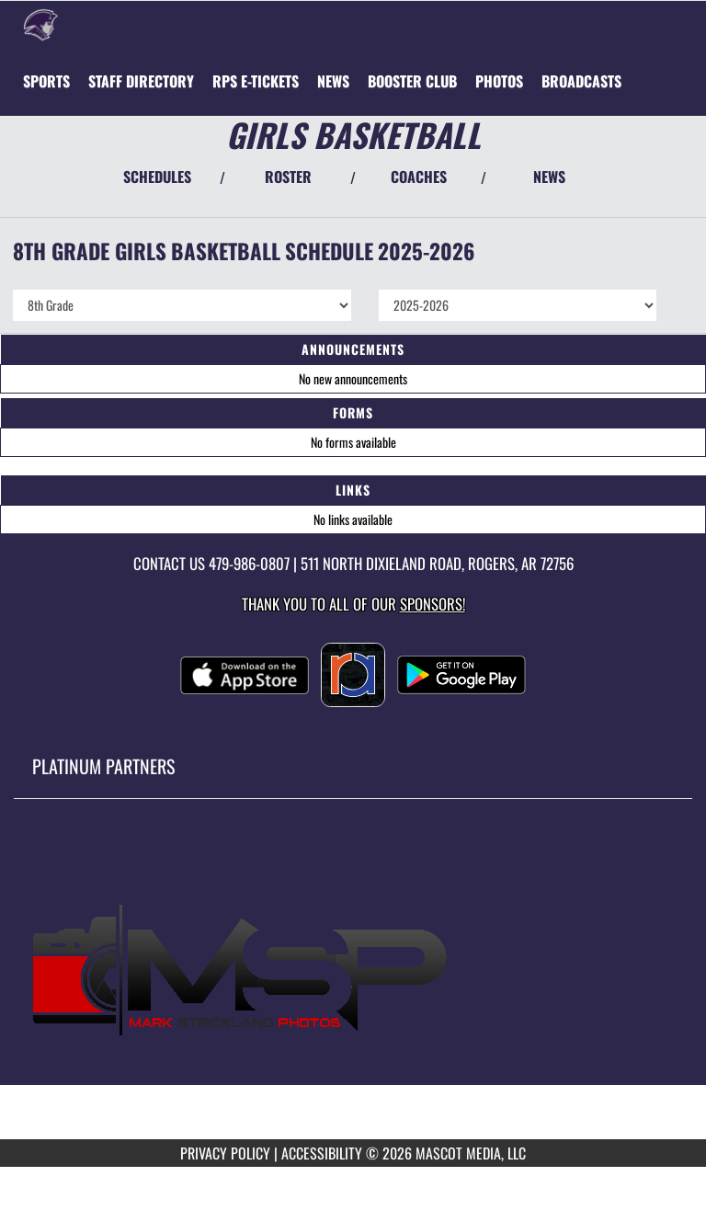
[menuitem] (141, 81)
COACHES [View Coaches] (419, 176)
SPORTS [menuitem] (46, 81)
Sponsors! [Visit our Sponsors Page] (432, 603)
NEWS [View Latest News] (549, 176)
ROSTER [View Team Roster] (288, 176)
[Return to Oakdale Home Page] (41, 24)
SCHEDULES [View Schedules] (157, 176)
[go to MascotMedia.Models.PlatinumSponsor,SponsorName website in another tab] (353, 982)
